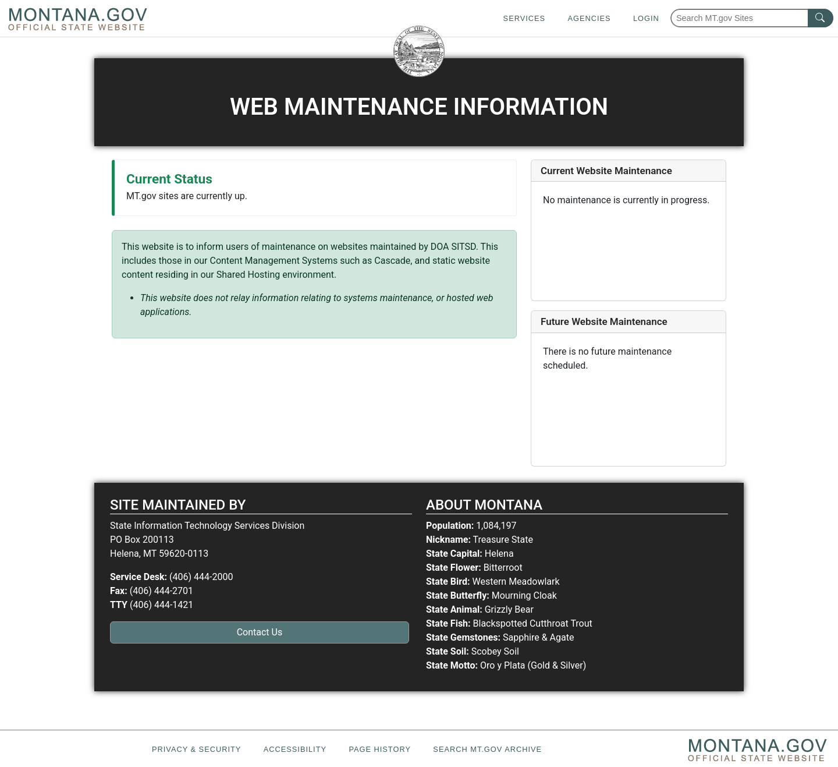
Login (646, 18)
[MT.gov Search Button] (820, 18)
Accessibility (295, 749)
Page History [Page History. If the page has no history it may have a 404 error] (380, 749)
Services (524, 18)
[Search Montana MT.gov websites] (751, 18)
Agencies (588, 18)
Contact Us (260, 632)
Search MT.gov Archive (487, 749)
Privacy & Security (196, 749)
